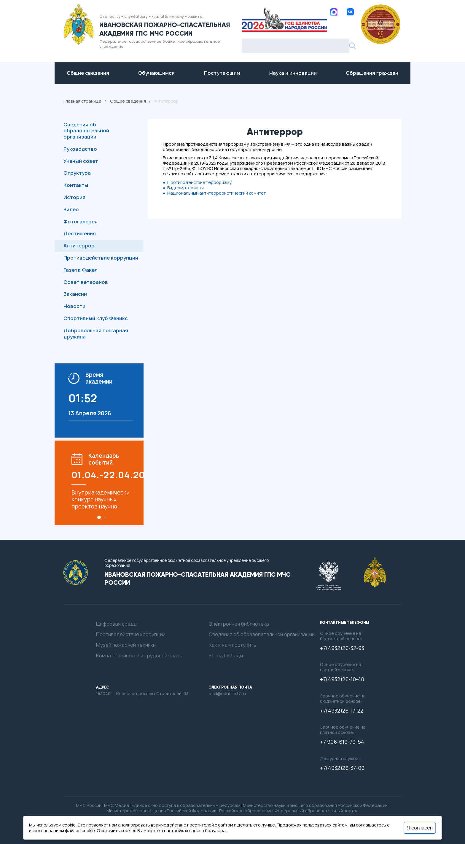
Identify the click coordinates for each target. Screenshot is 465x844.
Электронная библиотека (239, 624)
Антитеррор (79, 245)
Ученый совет (80, 161)
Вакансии (75, 294)
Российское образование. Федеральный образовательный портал (289, 810)
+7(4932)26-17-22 (341, 711)
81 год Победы (226, 656)
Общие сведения (128, 101)
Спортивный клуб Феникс (95, 318)
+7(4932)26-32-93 (342, 648)
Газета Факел (80, 270)
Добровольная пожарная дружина (95, 333)
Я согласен (420, 827)
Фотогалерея (80, 221)
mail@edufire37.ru (227, 693)
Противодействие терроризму (199, 182)
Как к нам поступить (232, 645)
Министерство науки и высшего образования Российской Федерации (315, 805)
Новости (74, 306)
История (74, 197)
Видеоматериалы (185, 187)
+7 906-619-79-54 (342, 742)
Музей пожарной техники (126, 645)
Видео (71, 209)
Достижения (79, 233)
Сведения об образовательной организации (86, 130)
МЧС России (88, 805)
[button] (99, 517)
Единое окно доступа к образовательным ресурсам (186, 805)
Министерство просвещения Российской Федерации (161, 810)
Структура (77, 173)
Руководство (80, 149)
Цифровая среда (116, 624)
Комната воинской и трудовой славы (139, 656)
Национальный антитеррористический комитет (216, 193)
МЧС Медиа (116, 805)
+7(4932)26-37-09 (342, 768)
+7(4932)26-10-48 (342, 679)
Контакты (75, 185)
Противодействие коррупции (100, 258)
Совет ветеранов (85, 282)
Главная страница (82, 101)
